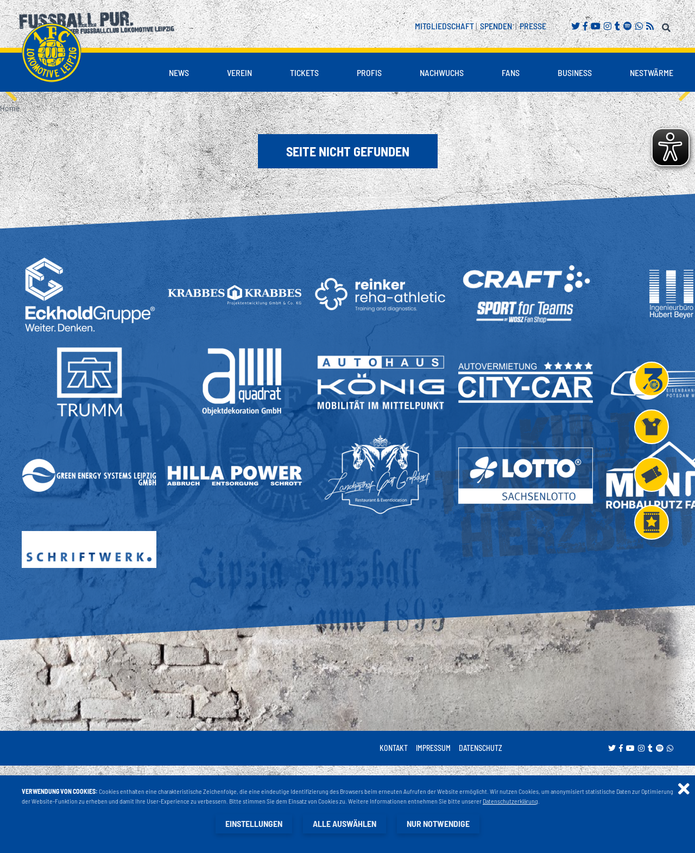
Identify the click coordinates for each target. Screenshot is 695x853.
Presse (533, 26)
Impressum (433, 748)
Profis (369, 72)
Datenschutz (480, 748)
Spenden (496, 26)
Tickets (304, 72)
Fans (511, 72)
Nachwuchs (442, 72)
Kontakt (394, 748)
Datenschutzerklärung (510, 801)
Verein (239, 72)
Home (10, 108)
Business (575, 72)
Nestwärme (651, 72)
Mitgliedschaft (444, 26)
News (179, 72)
